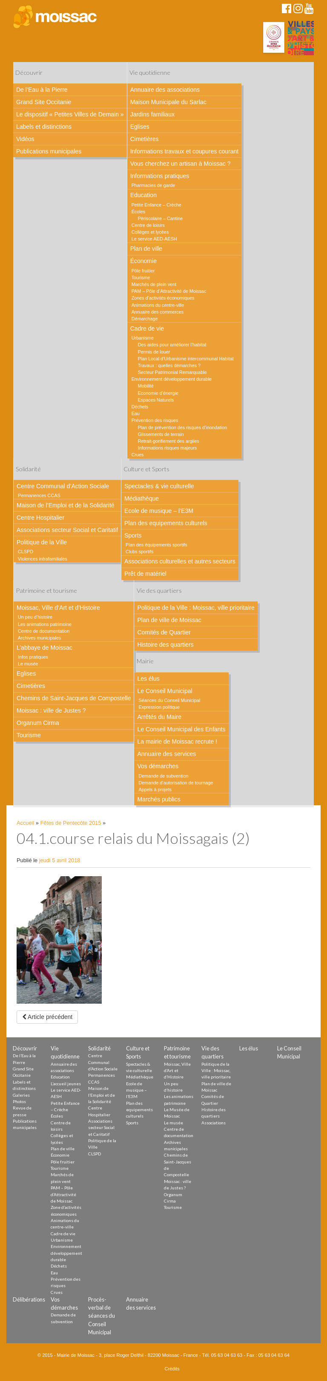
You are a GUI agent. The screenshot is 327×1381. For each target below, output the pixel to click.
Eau (136, 413)
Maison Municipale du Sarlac (168, 102)
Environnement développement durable (172, 379)
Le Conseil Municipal (164, 691)
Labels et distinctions (44, 126)
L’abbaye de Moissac (44, 647)
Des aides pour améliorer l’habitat (172, 344)
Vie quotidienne (149, 72)
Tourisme (141, 277)
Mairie (145, 661)
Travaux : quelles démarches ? (169, 365)
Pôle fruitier (143, 270)
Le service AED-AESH (154, 238)
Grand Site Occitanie (43, 102)
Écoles (138, 211)
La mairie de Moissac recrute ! (177, 741)
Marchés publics (158, 799)
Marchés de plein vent (154, 284)
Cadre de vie (147, 328)
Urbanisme (143, 337)
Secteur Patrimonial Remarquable (172, 372)
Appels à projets (154, 789)
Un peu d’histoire (35, 617)
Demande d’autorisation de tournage (175, 782)
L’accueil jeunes (66, 1083)
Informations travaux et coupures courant (184, 151)
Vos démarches (157, 766)
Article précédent (47, 1016)
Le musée (28, 663)
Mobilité (146, 385)
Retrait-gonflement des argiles (168, 441)
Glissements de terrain (161, 434)
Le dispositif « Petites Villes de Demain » (70, 114)
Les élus (148, 678)
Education (143, 195)
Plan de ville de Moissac (169, 620)
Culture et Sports (146, 469)
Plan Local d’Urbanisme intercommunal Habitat (186, 358)
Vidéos (25, 139)
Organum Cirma (38, 722)
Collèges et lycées (150, 232)
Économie (143, 261)
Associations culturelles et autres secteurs (179, 561)
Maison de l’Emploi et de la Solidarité (66, 505)
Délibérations (29, 1299)
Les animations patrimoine (45, 624)
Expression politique (159, 707)
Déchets (140, 406)
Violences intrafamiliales (42, 558)
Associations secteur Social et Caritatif (67, 529)
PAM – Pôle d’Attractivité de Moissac (169, 291)
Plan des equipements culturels (165, 523)
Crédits (172, 1368)
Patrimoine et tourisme (46, 590)
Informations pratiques (159, 176)
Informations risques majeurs (167, 447)
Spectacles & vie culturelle (159, 486)
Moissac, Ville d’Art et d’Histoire (58, 607)
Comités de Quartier (163, 632)
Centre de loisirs (148, 225)
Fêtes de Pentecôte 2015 (70, 823)
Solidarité (28, 469)
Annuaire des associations (165, 89)
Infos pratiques (33, 656)
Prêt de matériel (145, 573)
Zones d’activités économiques (163, 297)
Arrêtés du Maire (159, 716)
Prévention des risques (155, 420)
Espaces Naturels (156, 399)
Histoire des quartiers (165, 644)
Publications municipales (48, 151)
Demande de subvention (163, 775)
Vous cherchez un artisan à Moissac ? (180, 163)
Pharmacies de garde (153, 185)
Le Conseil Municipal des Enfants (181, 729)
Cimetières (144, 139)
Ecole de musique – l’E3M (158, 510)
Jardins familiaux (152, 114)
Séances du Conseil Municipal (169, 700)
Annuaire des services (166, 753)
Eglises (139, 126)
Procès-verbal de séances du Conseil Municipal (101, 1316)
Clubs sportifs (139, 551)
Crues (138, 454)
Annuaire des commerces (158, 311)
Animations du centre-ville (158, 305)
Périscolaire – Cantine (160, 218)
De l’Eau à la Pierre (42, 89)
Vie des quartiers (159, 590)
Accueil (25, 823)
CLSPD (25, 551)
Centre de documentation (43, 631)
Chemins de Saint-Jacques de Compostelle (74, 698)
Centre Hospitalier (40, 517)
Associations (213, 1122)
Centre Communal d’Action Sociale (63, 486)
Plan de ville (146, 248)
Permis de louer (154, 351)
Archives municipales (39, 637)
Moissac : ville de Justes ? (51, 710)
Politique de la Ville (42, 542)
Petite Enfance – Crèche (156, 204)
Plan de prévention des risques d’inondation (182, 427)
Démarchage (145, 318)
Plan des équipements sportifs (156, 544)
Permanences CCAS (39, 495)
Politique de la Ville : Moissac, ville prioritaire (195, 607)
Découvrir (29, 72)
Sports (132, 535)
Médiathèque (141, 498)
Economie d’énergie (158, 393)
